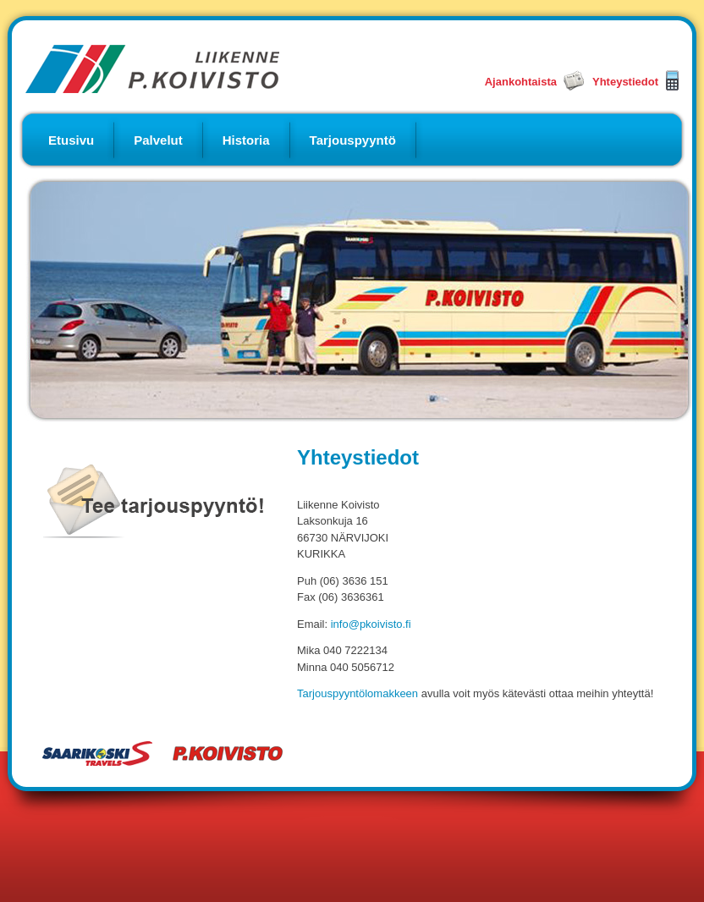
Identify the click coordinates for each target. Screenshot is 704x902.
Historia (246, 140)
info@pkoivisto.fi (371, 624)
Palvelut (158, 140)
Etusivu (71, 140)
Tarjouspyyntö (353, 140)
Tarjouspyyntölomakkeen (357, 693)
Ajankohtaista (521, 81)
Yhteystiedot (625, 81)
